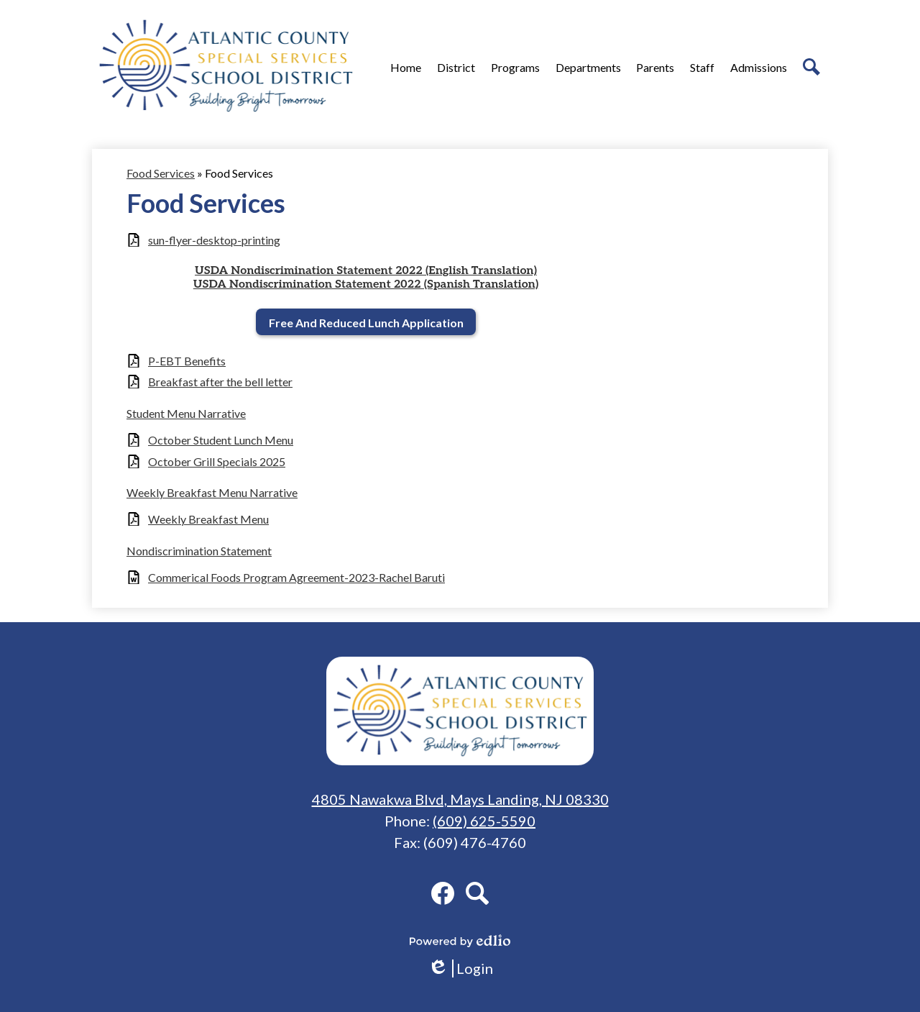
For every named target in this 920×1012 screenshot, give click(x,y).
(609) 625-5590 (484, 820)
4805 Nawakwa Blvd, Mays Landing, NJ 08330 (460, 799)
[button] (456, 67)
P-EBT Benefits (187, 361)
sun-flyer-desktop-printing (214, 240)
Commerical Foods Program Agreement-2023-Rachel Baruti (296, 577)
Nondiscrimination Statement (199, 550)
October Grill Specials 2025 (216, 461)
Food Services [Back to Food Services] (160, 173)
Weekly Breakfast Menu (208, 519)
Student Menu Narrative (186, 413)
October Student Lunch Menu (220, 440)
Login (460, 968)
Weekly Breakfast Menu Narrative (212, 492)
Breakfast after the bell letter (220, 381)
